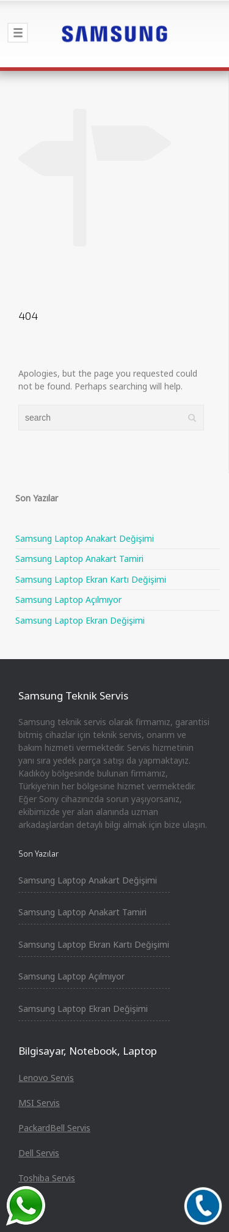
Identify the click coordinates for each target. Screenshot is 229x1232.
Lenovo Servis (46, 1077)
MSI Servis (39, 1102)
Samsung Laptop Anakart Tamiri (79, 558)
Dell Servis (38, 1153)
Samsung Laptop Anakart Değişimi (84, 538)
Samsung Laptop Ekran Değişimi (80, 620)
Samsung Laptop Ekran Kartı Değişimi (90, 579)
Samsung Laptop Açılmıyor (68, 599)
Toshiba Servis (46, 1178)
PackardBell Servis (54, 1128)
